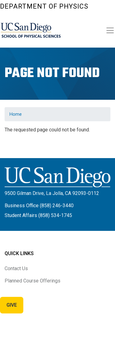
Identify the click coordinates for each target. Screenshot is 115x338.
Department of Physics (44, 6)
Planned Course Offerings (32, 281)
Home (16, 114)
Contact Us (16, 268)
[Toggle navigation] (110, 30)
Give (11, 305)
